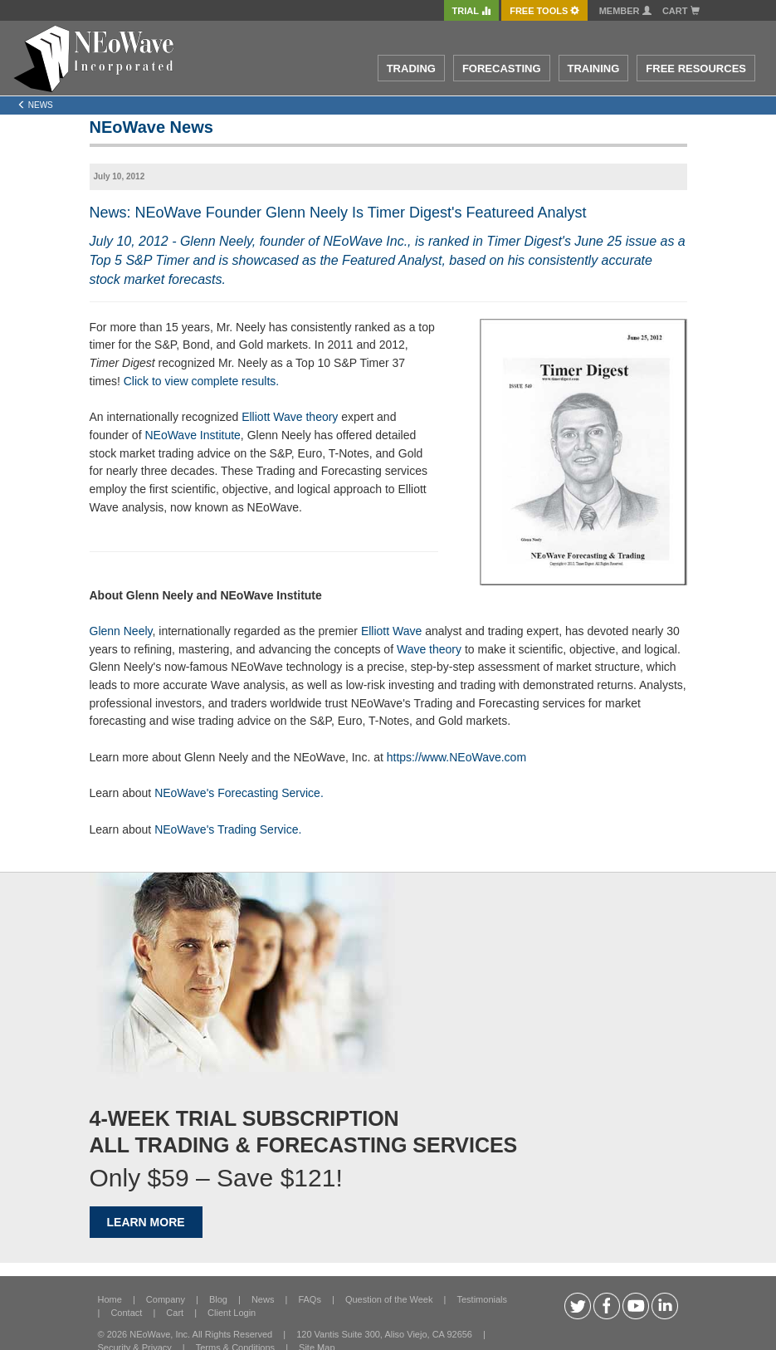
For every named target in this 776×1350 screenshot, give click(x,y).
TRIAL (471, 11)
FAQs (309, 1299)
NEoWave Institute (192, 435)
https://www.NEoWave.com (456, 757)
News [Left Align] (35, 105)
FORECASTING (501, 68)
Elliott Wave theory (290, 416)
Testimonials (481, 1299)
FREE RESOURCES (696, 68)
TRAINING (594, 68)
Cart (681, 11)
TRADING (411, 68)
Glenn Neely (121, 631)
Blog (218, 1299)
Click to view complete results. (202, 381)
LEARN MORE (146, 1222)
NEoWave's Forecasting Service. (239, 793)
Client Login (231, 1313)
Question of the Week (389, 1299)
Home (110, 1299)
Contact (126, 1313)
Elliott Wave (391, 631)
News (263, 1299)
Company (165, 1299)
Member (625, 11)
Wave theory (429, 649)
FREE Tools (544, 11)
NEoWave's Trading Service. (227, 829)
